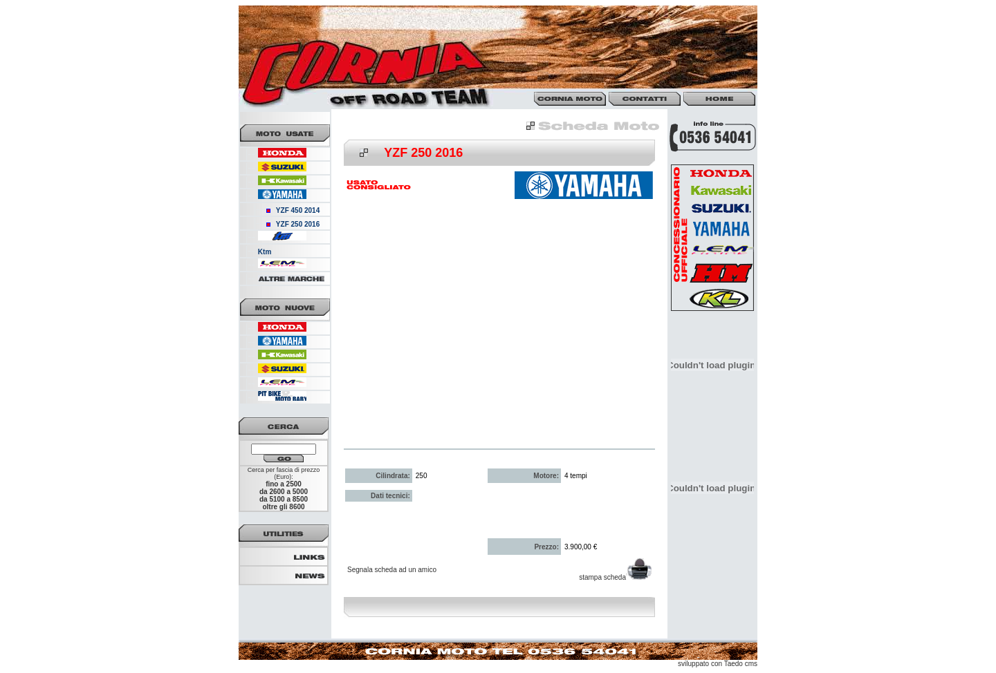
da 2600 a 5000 (283, 491)
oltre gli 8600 (283, 507)
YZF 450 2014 (298, 210)
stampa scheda (615, 577)
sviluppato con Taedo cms (717, 663)
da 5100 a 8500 (283, 499)
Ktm (264, 252)
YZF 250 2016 (298, 224)
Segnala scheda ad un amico (391, 570)
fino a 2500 (284, 484)
